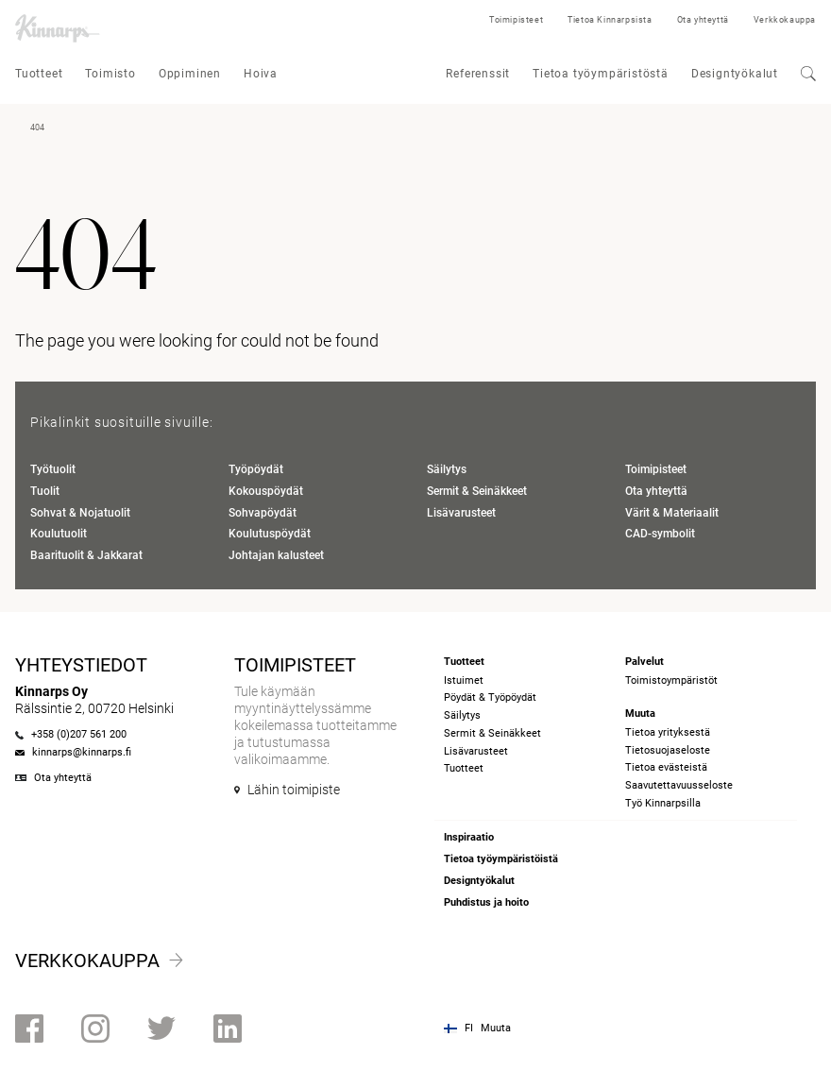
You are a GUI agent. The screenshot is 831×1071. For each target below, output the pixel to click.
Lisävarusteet (461, 512)
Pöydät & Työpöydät (490, 697)
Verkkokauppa (785, 20)
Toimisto (110, 73)
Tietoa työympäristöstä (601, 73)
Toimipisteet (516, 20)
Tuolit (44, 491)
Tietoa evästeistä (666, 767)
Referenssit (478, 73)
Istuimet (463, 680)
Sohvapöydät (263, 512)
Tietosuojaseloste (667, 750)
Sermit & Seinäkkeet (477, 491)
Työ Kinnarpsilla (663, 803)
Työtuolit (53, 469)
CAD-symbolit (660, 533)
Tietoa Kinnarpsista (610, 20)
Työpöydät (256, 469)
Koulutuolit (58, 533)
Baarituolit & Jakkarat (86, 555)
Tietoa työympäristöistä (501, 859)
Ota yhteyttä (703, 20)
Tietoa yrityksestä (667, 732)
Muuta (496, 1028)
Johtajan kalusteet (276, 555)
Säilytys (446, 469)
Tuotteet (38, 73)
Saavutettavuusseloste (679, 785)
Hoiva (261, 73)
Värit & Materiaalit (672, 512)
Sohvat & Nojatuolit (80, 512)
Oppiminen (190, 73)
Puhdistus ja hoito (486, 902)
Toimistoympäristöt (671, 680)
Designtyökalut (734, 73)
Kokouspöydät (266, 491)
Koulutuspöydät (270, 533)
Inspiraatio (469, 837)
